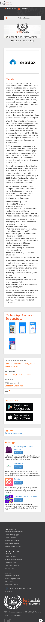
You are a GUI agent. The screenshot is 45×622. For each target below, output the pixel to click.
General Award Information (14, 560)
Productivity (10, 375)
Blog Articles (9, 582)
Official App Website (13, 433)
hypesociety (18, 463)
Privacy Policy (9, 569)
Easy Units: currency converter (25, 496)
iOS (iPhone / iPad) (21, 364)
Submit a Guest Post (12, 576)
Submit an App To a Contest (14, 532)
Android (8, 364)
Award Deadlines (10, 557)
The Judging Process (12, 566)
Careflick (17, 479)
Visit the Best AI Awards (13, 547)
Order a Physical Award (12, 579)
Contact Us (17, 615)
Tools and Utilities (23, 375)
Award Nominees (10, 538)
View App (18, 452)
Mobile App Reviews (11, 585)
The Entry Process (11, 563)
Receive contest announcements (18, 588)
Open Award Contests (12, 541)
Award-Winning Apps (12, 535)
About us (8, 554)
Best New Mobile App (14, 386)
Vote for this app (24, 18)
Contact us (8, 592)
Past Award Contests (12, 544)
